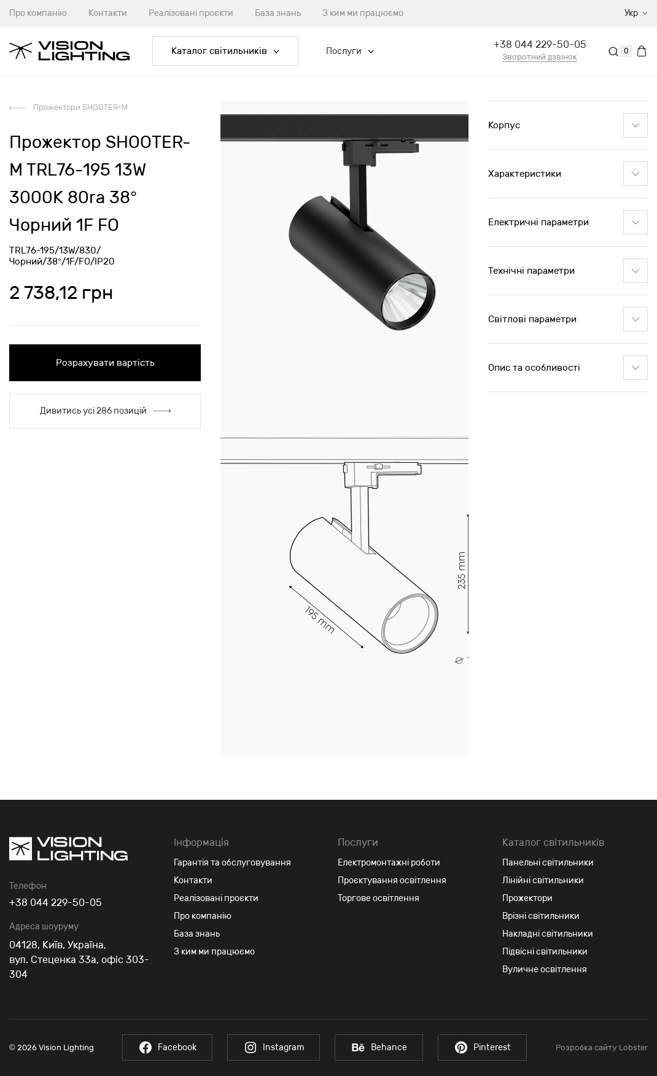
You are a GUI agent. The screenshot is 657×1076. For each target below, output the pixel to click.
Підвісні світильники (545, 951)
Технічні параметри (568, 270)
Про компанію (202, 916)
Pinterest (483, 1047)
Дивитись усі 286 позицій (105, 411)
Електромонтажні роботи (389, 862)
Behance (379, 1047)
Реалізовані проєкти (191, 13)
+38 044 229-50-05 (540, 44)
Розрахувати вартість (105, 362)
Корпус (568, 125)
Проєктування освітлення (392, 880)
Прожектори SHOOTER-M (80, 107)
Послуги (350, 51)
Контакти (107, 13)
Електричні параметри (568, 222)
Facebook (167, 1047)
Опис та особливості (568, 367)
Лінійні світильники (543, 880)
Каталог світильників (225, 50)
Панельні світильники (548, 862)
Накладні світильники (547, 934)
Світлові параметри (568, 319)
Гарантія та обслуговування (232, 862)
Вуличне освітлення (544, 969)
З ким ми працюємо (362, 13)
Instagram (273, 1047)
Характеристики (568, 173)
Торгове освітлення (378, 898)
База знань (278, 13)
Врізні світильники (541, 916)
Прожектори (527, 898)
